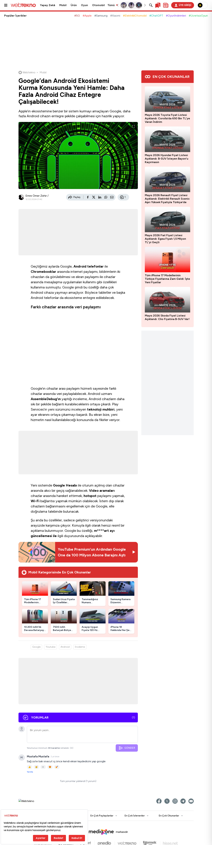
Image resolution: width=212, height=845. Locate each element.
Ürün (74, 5)
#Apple (87, 15)
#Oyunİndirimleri (176, 15)
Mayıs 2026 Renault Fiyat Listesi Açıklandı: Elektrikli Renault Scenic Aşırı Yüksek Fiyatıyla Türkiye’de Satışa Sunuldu (167, 199)
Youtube (50, 646)
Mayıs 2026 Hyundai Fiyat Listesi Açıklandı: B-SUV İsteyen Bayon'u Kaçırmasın (166, 158)
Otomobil (98, 5)
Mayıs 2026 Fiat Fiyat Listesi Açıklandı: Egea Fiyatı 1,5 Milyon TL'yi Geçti (165, 239)
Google (36, 646)
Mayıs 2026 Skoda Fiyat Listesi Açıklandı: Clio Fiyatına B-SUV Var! (167, 317)
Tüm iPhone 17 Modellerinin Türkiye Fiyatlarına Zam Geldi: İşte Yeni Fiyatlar (167, 279)
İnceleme (80, 646)
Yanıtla (30, 772)
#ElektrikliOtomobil (135, 15)
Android (65, 646)
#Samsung (100, 15)
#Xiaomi (115, 15)
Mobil (62, 5)
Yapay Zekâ (47, 5)
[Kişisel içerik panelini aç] (165, 5)
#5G (77, 15)
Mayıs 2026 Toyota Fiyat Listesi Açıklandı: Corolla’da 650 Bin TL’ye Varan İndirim (167, 118)
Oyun (84, 5)
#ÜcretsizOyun (198, 15)
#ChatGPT (156, 15)
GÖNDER (126, 748)
